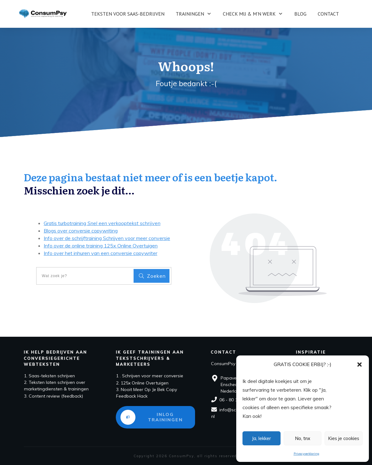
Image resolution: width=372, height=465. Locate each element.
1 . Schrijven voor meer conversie (149, 376)
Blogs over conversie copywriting (81, 231)
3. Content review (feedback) (53, 396)
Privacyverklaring (306, 454)
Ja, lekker (261, 438)
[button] (359, 364)
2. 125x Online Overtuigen (142, 383)
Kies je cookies (343, 438)
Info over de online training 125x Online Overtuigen (101, 245)
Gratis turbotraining (102, 223)
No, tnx (302, 438)
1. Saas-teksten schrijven (49, 376)
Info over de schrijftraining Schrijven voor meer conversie (107, 238)
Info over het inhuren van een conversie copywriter (100, 253)
